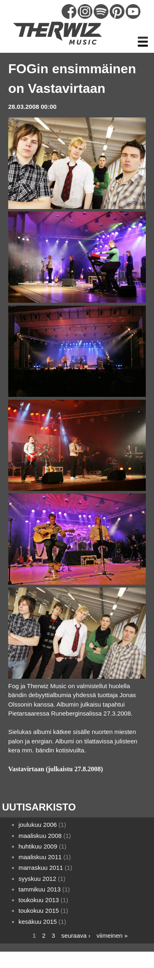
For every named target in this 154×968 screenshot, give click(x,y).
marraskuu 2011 (40, 867)
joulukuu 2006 (37, 824)
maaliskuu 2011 (40, 856)
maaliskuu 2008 (40, 835)
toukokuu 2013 (38, 899)
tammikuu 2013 (39, 889)
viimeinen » (112, 935)
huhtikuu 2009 (37, 846)
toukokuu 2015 (38, 910)
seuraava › (75, 935)
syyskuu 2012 (37, 878)
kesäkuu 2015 (37, 921)
